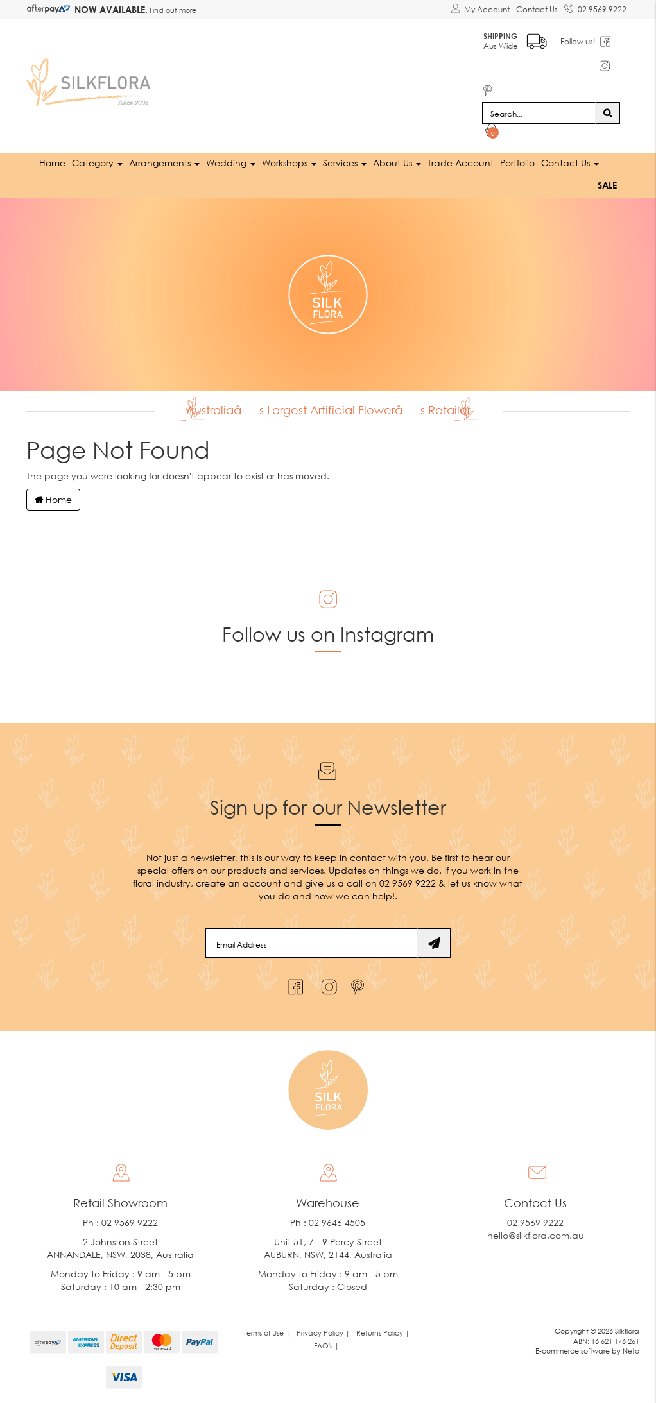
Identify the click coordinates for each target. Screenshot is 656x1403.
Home (52, 162)
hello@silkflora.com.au (535, 1235)
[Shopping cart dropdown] (492, 132)
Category (97, 162)
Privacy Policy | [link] (323, 1333)
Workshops (289, 162)
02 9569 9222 (595, 7)
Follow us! (578, 41)
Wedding (230, 162)
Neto (631, 1351)
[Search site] (607, 113)
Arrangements (164, 162)
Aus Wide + (516, 39)
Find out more (172, 10)
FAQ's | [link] (326, 1345)
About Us (397, 162)
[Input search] (539, 113)
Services (345, 162)
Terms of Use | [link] (266, 1333)
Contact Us (537, 9)
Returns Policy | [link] (383, 1333)
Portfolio (517, 162)
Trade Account (460, 162)
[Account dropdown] (480, 9)
